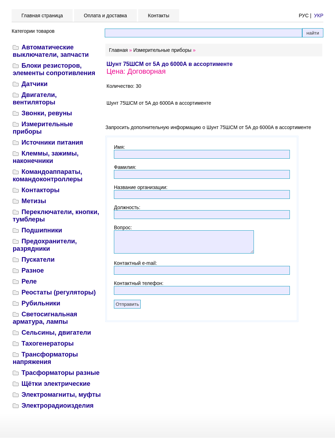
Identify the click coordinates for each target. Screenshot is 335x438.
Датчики (35, 83)
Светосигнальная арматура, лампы (45, 318)
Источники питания (52, 142)
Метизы (34, 201)
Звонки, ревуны (47, 113)
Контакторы (41, 190)
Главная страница (42, 15)
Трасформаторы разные (60, 372)
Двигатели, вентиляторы (35, 98)
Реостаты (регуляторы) (59, 292)
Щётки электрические (56, 383)
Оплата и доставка (105, 15)
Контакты (158, 15)
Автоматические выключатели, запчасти (51, 51)
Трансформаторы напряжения (45, 358)
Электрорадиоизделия (57, 405)
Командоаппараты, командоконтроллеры (48, 175)
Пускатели (38, 259)
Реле (29, 281)
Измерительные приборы (162, 50)
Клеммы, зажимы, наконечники (46, 157)
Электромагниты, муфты (61, 394)
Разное (33, 270)
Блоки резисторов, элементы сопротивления (54, 69)
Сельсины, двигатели (56, 332)
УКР (318, 15)
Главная (118, 50)
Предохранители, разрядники (45, 245)
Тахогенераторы (48, 343)
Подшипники (42, 230)
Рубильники (41, 303)
